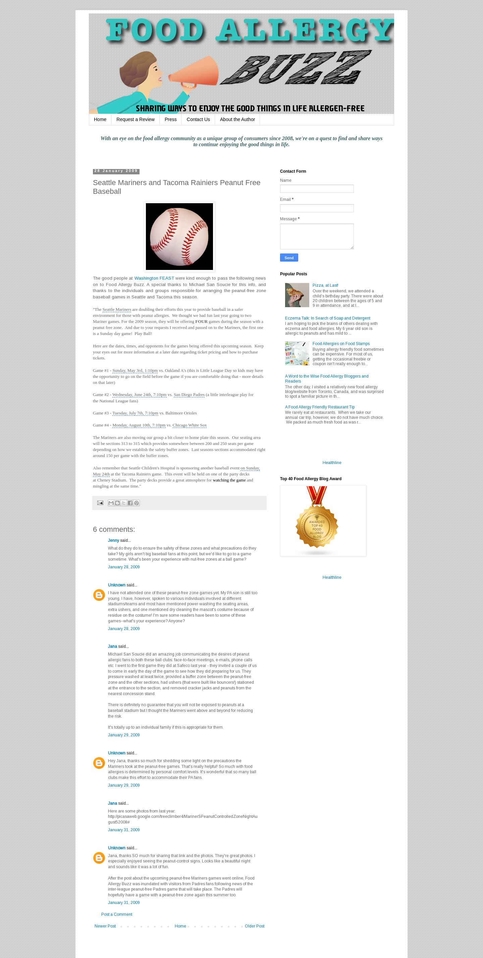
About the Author (237, 119)
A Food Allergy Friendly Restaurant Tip (320, 407)
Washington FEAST (154, 278)
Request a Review (135, 119)
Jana (112, 646)
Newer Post (105, 926)
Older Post (254, 926)
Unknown (116, 585)
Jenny (113, 540)
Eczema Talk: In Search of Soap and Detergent (327, 318)
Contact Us (198, 119)
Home (100, 119)
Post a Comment (116, 914)
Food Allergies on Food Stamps (341, 343)
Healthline (332, 462)
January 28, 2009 (124, 567)
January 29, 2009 (124, 735)
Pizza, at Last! (325, 285)
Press (171, 119)
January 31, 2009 (124, 830)
